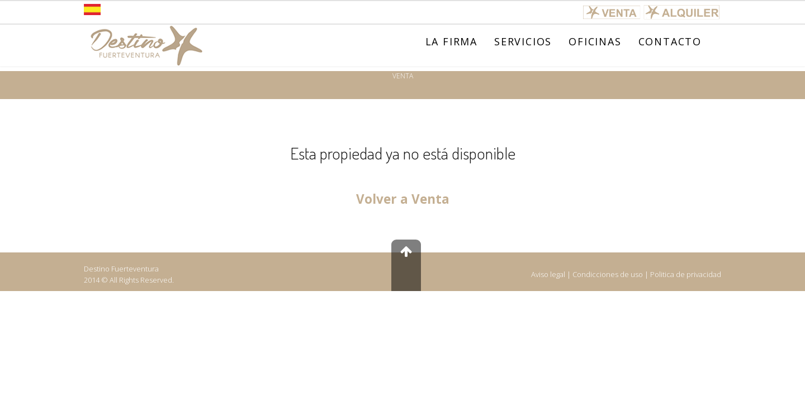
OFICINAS (595, 41)
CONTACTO (670, 41)
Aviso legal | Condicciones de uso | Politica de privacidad (626, 274)
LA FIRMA (451, 41)
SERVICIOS (523, 41)
